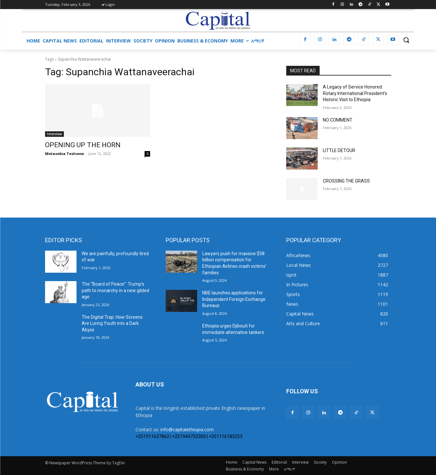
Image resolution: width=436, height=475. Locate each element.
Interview (54, 134)
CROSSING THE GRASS (346, 181)
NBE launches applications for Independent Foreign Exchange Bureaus (233, 299)
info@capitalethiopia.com (187, 429)
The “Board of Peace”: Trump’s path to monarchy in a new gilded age (115, 290)
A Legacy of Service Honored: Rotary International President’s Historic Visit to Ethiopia (355, 93)
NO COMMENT (337, 120)
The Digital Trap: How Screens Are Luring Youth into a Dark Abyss (112, 323)
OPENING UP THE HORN (83, 145)
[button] (406, 40)
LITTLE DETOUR (339, 150)
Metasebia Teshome (64, 153)
